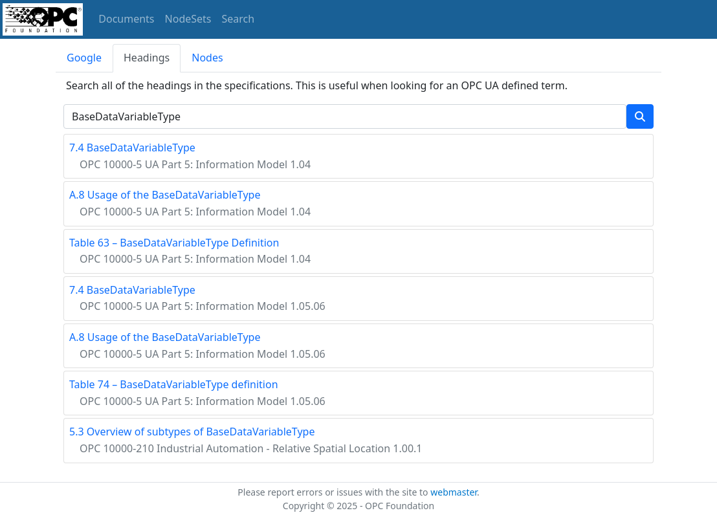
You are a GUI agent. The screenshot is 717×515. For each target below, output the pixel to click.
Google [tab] (84, 57)
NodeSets (188, 19)
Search (238, 19)
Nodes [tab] (207, 57)
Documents (126, 19)
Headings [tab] (147, 57)
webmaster (453, 492)
